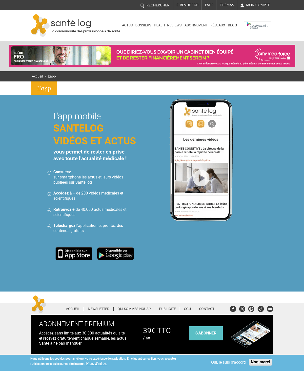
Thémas (227, 5)
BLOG (232, 25)
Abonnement (196, 25)
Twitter (242, 308)
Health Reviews (168, 25)
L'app (209, 5)
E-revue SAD (188, 5)
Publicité (167, 309)
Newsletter (98, 309)
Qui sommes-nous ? (134, 309)
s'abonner (205, 333)
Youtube (270, 308)
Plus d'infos (96, 363)
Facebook (233, 308)
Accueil (37, 76)
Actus (127, 25)
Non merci (260, 362)
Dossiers (143, 25)
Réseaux (217, 25)
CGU (187, 309)
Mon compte (258, 5)
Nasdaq (252, 22)
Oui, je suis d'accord (228, 362)
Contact (206, 309)
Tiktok (260, 308)
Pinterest (251, 308)
